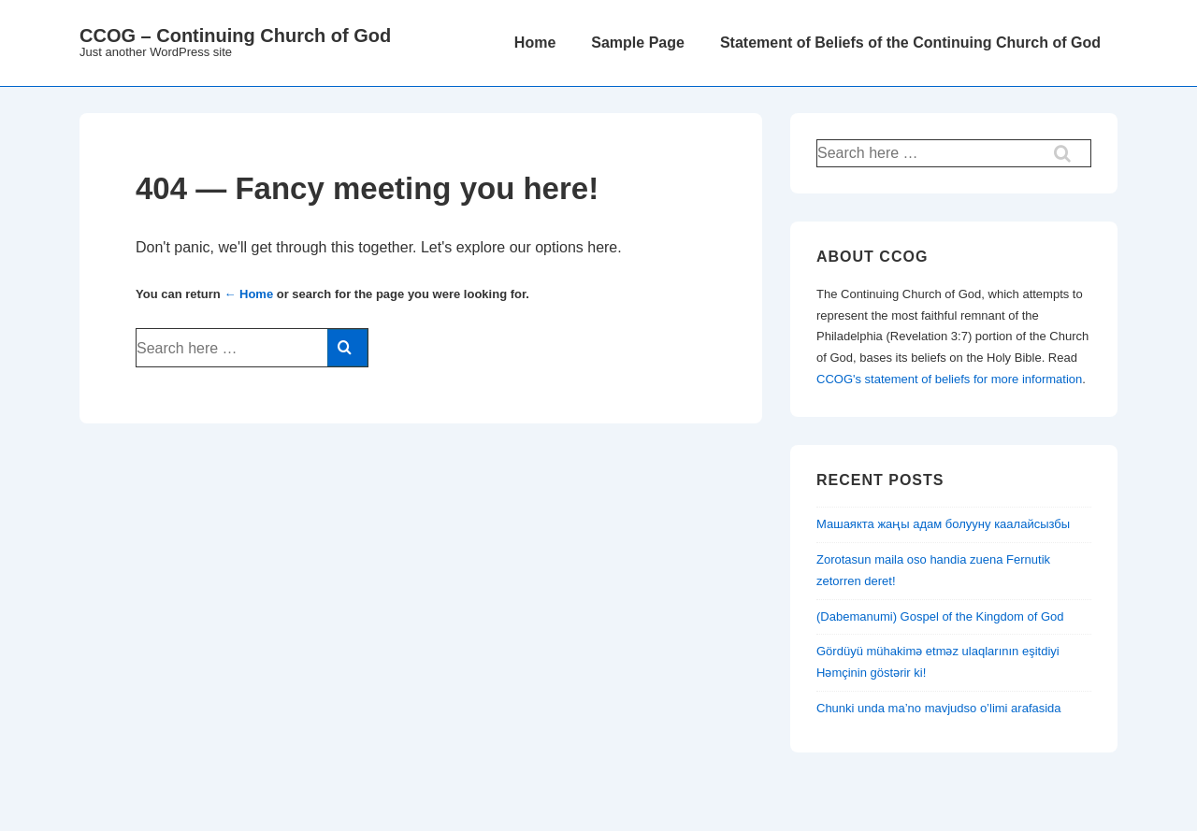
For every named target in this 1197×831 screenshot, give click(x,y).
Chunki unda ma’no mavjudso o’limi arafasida (938, 708)
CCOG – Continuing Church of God (235, 35)
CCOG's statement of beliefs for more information (949, 379)
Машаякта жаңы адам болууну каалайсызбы (943, 524)
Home (534, 42)
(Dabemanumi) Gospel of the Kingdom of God (939, 616)
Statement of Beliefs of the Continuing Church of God (910, 42)
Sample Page (638, 42)
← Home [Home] (248, 294)
